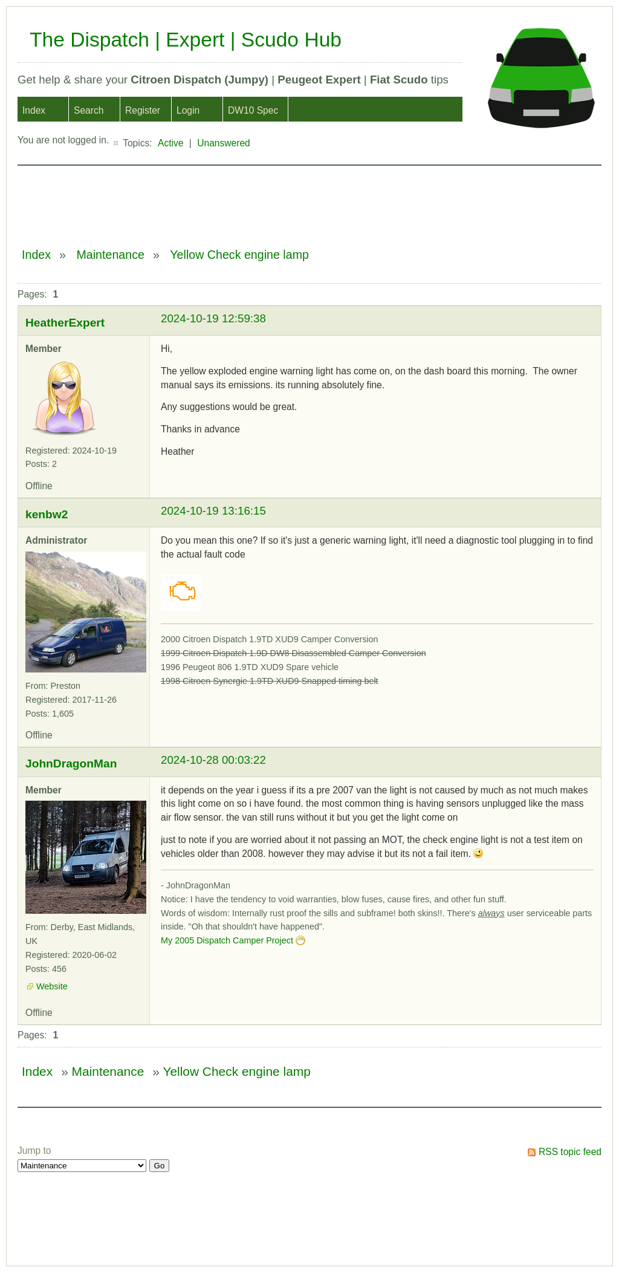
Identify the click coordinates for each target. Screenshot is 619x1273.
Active (170, 143)
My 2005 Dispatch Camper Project (227, 940)
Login (188, 110)
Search (88, 110)
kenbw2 (46, 514)
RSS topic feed (570, 1152)
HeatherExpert (65, 322)
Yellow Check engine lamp (239, 254)
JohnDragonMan (71, 763)
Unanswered (223, 143)
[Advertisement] (238, 200)
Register (142, 110)
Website (52, 986)
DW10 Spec (253, 110)
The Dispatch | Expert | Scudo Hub (186, 39)
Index (33, 110)
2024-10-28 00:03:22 (213, 760)
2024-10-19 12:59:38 (213, 318)
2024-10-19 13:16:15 (213, 510)
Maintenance (110, 254)
